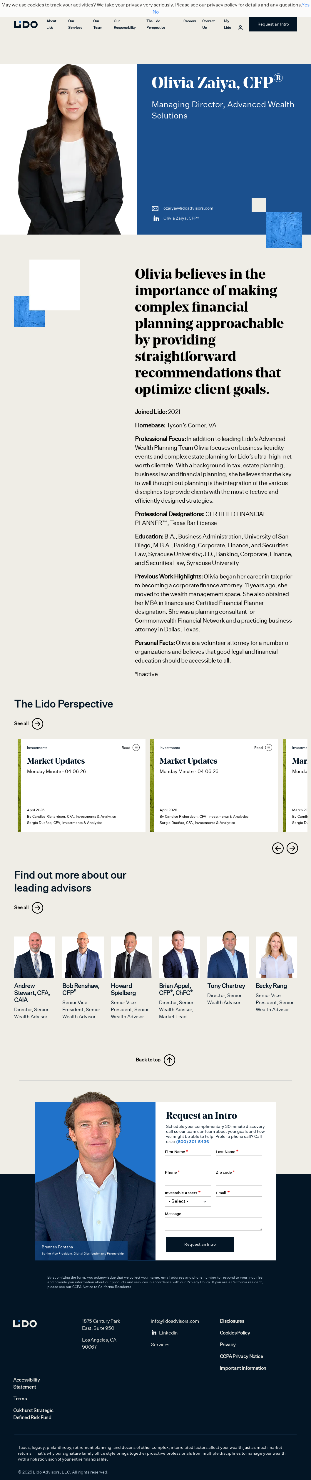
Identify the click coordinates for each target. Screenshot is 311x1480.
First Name (175, 1152)
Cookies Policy (235, 1333)
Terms (19, 1399)
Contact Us (208, 24)
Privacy (228, 1344)
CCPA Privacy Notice (241, 1356)
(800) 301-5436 (192, 1141)
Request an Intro (273, 24)
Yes (306, 5)
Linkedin (164, 1333)
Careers (189, 21)
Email (221, 1193)
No (156, 12)
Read (131, 747)
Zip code (224, 1172)
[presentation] (278, 848)
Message (173, 1214)
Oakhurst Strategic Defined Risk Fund (33, 1414)
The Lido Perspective (155, 24)
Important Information (243, 1368)
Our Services (75, 24)
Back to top (155, 1060)
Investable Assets (181, 1193)
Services (160, 1344)
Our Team (97, 24)
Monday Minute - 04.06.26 (56, 771)
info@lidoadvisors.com (175, 1321)
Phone (171, 1172)
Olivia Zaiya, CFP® (175, 218)
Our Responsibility (125, 24)
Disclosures (232, 1321)
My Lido (233, 25)
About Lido (51, 24)
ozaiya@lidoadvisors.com (182, 208)
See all (28, 724)
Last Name (225, 1152)
